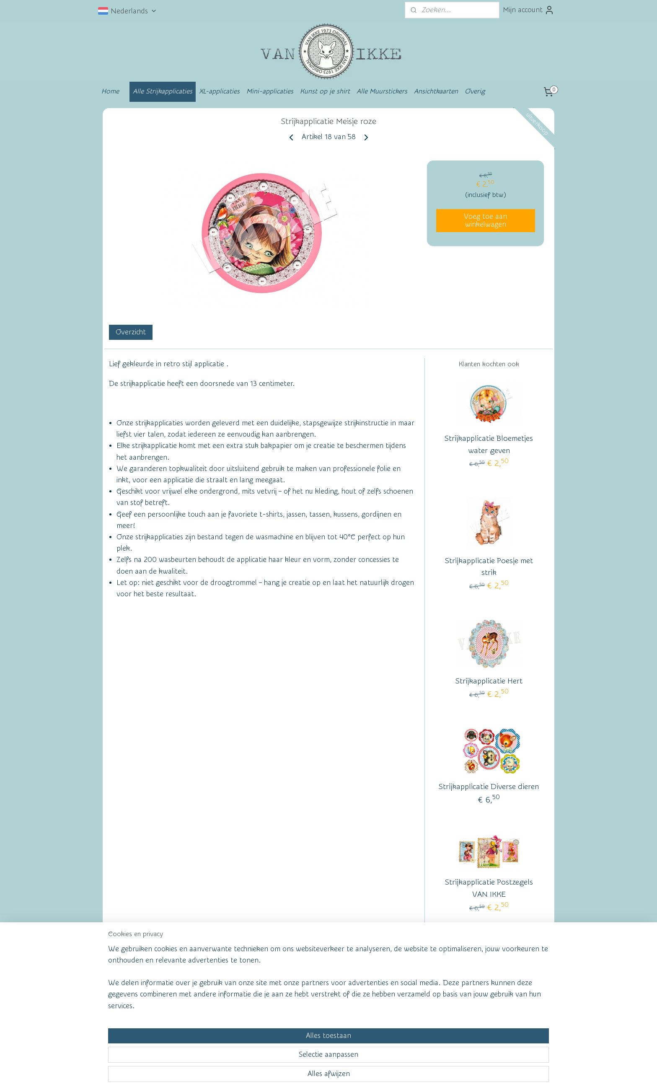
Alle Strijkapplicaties (162, 91)
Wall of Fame (225, 978)
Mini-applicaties (269, 91)
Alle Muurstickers (382, 91)
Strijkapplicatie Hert (488, 681)
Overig (475, 91)
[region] (273, 1053)
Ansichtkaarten (436, 91)
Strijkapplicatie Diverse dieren (489, 786)
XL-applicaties (219, 91)
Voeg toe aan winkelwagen (485, 220)
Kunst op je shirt (325, 91)
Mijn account (528, 10)
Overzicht (131, 332)
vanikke (487, 976)
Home (110, 91)
